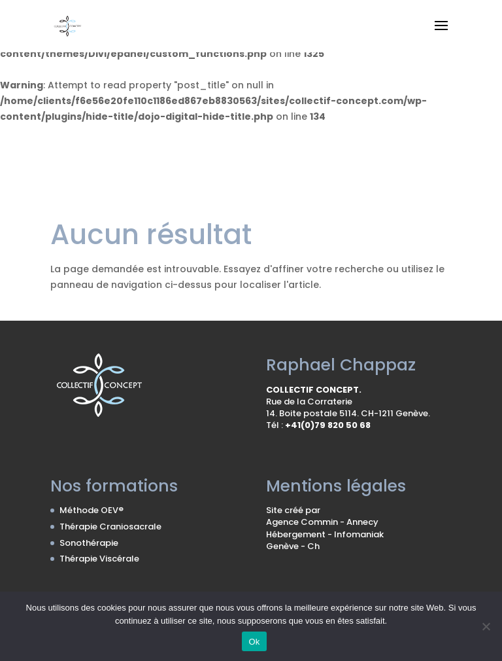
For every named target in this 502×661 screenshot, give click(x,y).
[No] (485, 626)
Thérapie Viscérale (99, 558)
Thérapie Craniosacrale (110, 526)
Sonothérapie (88, 543)
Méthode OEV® (91, 510)
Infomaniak (359, 534)
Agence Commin (303, 522)
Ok (253, 642)
